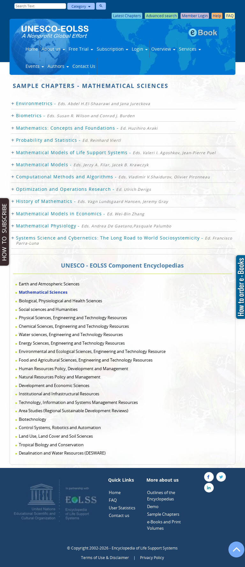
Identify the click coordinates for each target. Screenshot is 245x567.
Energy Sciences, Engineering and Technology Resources (72, 343)
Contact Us (83, 66)
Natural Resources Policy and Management (59, 377)
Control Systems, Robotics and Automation (60, 427)
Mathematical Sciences (43, 292)
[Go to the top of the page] (233, 552)
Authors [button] (58, 66)
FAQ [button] (230, 15)
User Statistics (122, 508)
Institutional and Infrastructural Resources (59, 394)
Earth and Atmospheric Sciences (49, 284)
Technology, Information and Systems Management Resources (78, 402)
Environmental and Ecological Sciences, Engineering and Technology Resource (92, 351)
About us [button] (53, 49)
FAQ (113, 500)
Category (81, 6)
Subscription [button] (112, 49)
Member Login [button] (195, 15)
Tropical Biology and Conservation (51, 445)
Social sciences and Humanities (48, 309)
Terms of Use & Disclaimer (105, 557)
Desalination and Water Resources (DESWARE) (62, 453)
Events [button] (35, 66)
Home (32, 49)
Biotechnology (32, 419)
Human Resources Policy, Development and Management (73, 368)
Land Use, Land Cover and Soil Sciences (56, 436)
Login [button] (140, 49)
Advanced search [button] (161, 15)
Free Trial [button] (81, 49)
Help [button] (217, 15)
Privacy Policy (152, 557)
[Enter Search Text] (40, 6)
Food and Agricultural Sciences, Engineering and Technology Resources (85, 360)
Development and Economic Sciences (54, 385)
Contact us (119, 515)
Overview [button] (163, 49)
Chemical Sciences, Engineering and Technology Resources (74, 326)
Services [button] (190, 49)
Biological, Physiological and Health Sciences (60, 301)
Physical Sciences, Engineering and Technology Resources (73, 317)
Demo (153, 506)
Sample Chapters (163, 514)
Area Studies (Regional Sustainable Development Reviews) (73, 410)
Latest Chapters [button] (127, 15)
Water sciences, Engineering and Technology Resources (71, 334)
